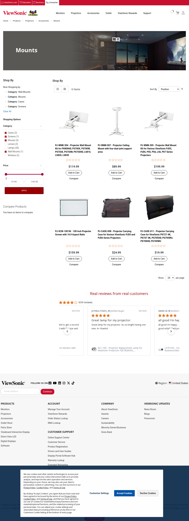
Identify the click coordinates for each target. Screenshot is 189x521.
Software (5, 445)
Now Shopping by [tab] (11, 87)
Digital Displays (8, 441)
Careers (105, 418)
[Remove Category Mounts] (6, 97)
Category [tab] (7, 126)
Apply (24, 191)
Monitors (60, 13)
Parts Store (6, 427)
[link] (65, 349)
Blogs (147, 414)
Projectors (76, 13)
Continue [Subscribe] (47, 391)
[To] (34, 182)
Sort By (153, 89)
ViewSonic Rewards (127, 13)
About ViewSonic (109, 409)
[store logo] (20, 13)
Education (26, 3)
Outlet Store (6, 423)
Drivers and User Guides (59, 451)
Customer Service (56, 442)
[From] (14, 182)
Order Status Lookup (58, 418)
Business (40, 3)
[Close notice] (158, 493)
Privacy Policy (30, 487)
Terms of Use (59, 487)
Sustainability (107, 423)
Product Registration (58, 446)
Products (17, 21)
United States (178, 383)
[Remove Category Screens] (6, 107)
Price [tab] (5, 165)
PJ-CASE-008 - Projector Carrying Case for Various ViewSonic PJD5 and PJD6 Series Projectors (116, 234)
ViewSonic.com (10, 3)
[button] (73, 178)
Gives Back (106, 432)
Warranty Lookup (56, 460)
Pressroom (149, 418)
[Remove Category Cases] (6, 102)
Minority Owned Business (113, 427)
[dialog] (94, 493)
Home (6, 21)
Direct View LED (8, 436)
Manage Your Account (58, 409)
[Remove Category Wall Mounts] (6, 92)
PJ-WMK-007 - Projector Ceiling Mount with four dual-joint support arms (115, 148)
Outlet (108, 13)
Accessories (93, 13)
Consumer (53, 3)
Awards (105, 414)
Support (147, 13)
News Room (150, 409)
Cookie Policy (42, 487)
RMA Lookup (54, 423)
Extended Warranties (58, 465)
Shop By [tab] (58, 81)
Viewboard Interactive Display (15, 432)
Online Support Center (58, 437)
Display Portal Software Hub (61, 455)
